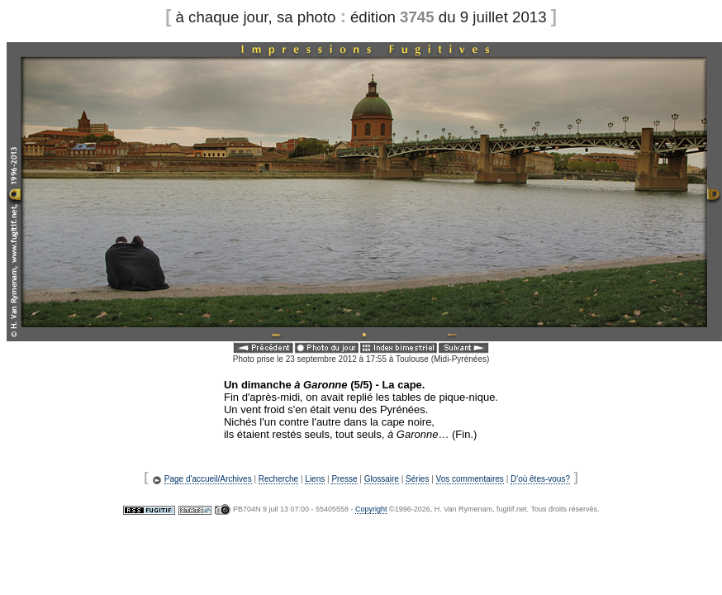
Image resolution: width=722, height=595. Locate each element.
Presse (344, 478)
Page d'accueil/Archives (208, 478)
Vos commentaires (470, 478)
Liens (315, 478)
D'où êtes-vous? (540, 478)
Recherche (278, 478)
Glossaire (381, 478)
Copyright (371, 509)
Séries (417, 478)
